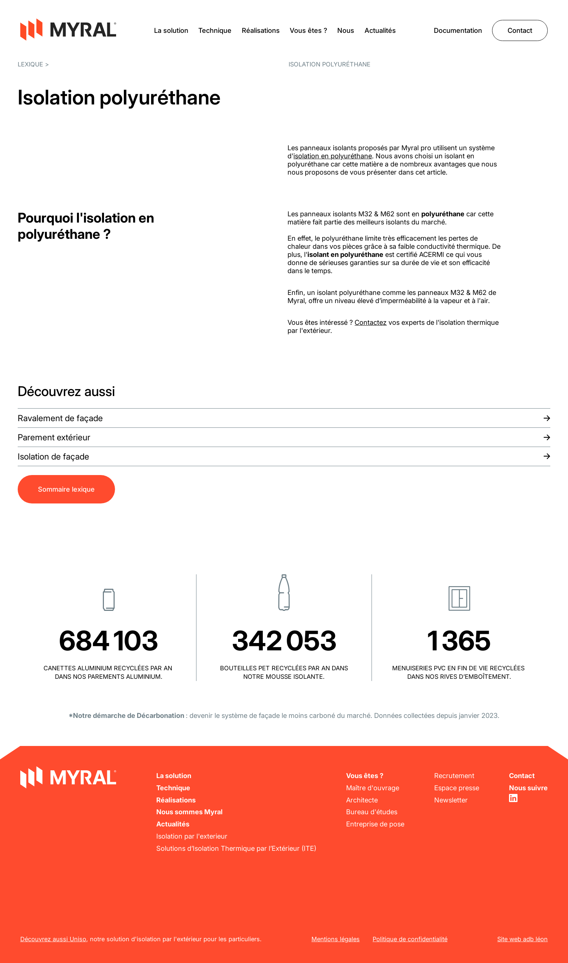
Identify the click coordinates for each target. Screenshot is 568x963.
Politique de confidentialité (410, 939)
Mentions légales (335, 939)
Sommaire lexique (66, 489)
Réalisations (261, 30)
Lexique (30, 64)
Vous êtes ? (308, 30)
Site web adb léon (522, 939)
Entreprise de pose (375, 824)
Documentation (458, 30)
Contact (520, 30)
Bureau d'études (371, 812)
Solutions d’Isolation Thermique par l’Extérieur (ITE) (236, 848)
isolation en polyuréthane (332, 156)
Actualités (380, 30)
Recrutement (454, 775)
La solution (171, 30)
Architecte (362, 800)
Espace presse (456, 788)
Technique (214, 30)
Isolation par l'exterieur (191, 836)
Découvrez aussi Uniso (53, 939)
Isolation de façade (53, 456)
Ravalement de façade (60, 418)
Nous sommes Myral (189, 812)
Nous (345, 30)
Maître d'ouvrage (372, 788)
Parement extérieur (54, 437)
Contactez (371, 322)
